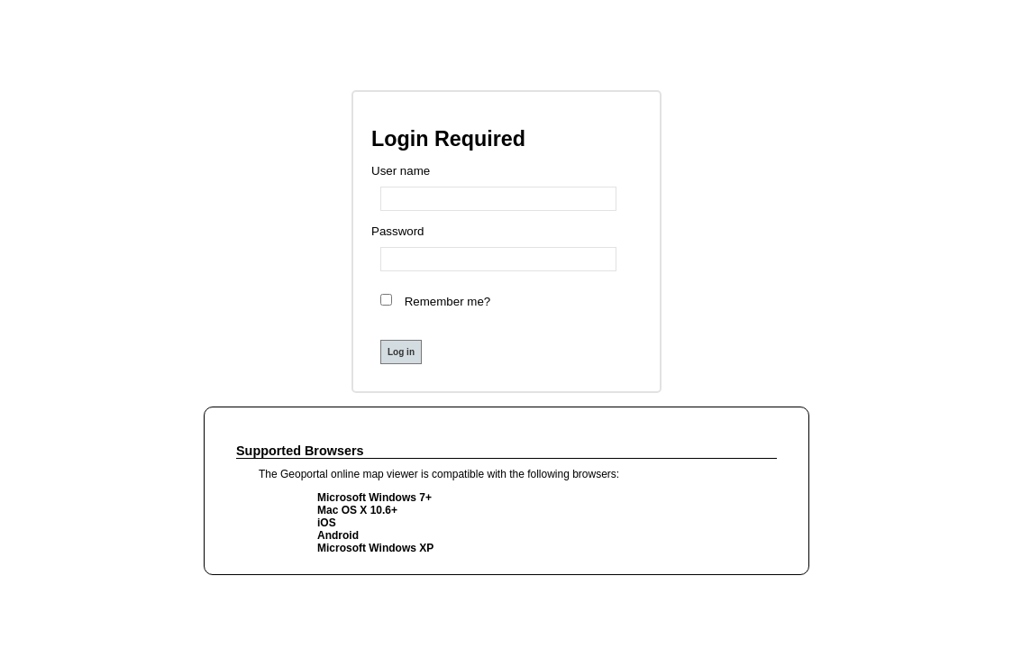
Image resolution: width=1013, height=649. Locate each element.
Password (397, 231)
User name (400, 171)
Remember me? (448, 301)
